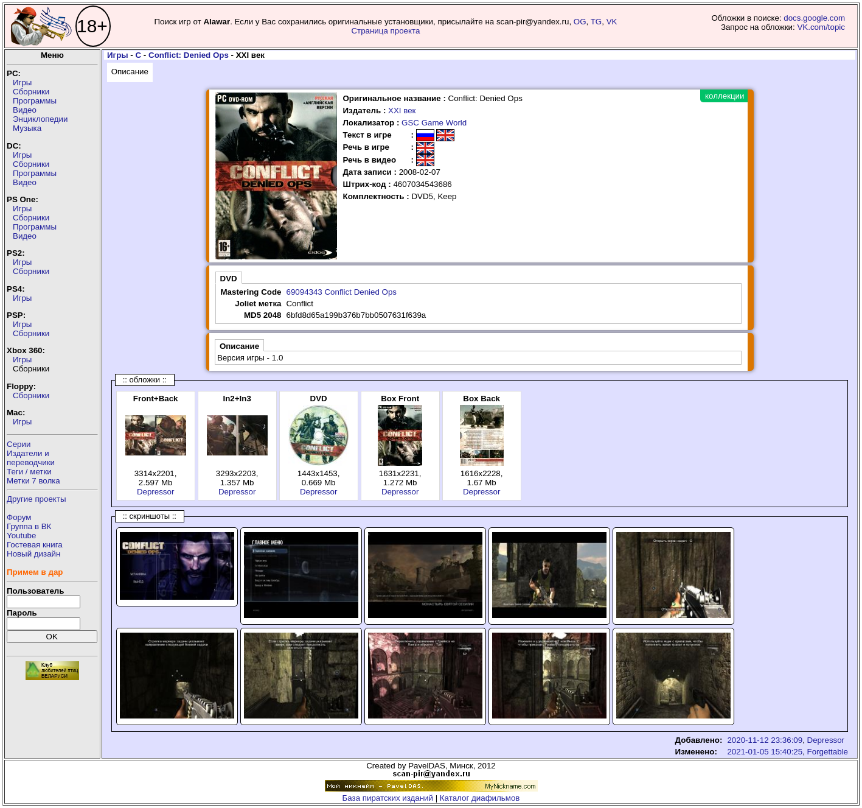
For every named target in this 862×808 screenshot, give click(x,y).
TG (596, 21)
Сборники (31, 91)
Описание (129, 71)
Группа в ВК (29, 526)
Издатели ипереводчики (31, 458)
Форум (19, 517)
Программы (35, 100)
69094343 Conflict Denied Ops (341, 292)
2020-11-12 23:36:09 (764, 740)
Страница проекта (385, 30)
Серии (18, 444)
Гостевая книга (35, 544)
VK (612, 21)
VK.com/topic (821, 27)
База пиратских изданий (387, 798)
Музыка (27, 128)
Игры (22, 82)
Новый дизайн (33, 553)
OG (580, 21)
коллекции (724, 95)
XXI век (401, 110)
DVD (228, 278)
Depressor (155, 491)
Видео (24, 109)
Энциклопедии (40, 119)
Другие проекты (36, 499)
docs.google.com (814, 18)
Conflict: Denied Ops (188, 55)
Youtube (21, 535)
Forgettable (827, 751)
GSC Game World (434, 122)
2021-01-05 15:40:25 (764, 751)
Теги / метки (29, 471)
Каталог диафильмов (480, 798)
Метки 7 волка (33, 480)
